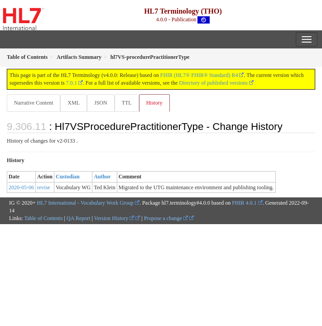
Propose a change (166, 218)
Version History (114, 218)
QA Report (78, 218)
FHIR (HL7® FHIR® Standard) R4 (199, 75)
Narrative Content (33, 103)
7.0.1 (71, 83)
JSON (100, 103)
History (154, 103)
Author (102, 176)
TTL (127, 103)
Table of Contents (43, 218)
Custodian (68, 176)
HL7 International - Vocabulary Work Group (85, 203)
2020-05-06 (21, 187)
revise (43, 187)
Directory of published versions (213, 83)
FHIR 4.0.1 (244, 203)
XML (73, 103)
